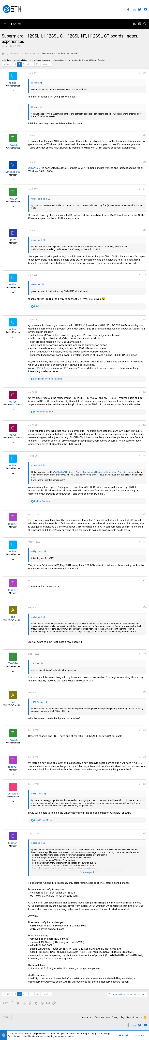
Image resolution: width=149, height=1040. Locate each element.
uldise (13, 82)
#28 (144, 392)
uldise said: (36, 240)
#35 (144, 654)
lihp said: (35, 83)
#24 (144, 189)
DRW (13, 239)
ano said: (35, 663)
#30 (144, 456)
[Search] (144, 24)
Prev (8, 64)
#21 (144, 73)
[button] (5, 24)
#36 (144, 692)
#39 (144, 784)
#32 (144, 542)
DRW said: (36, 284)
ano (13, 616)
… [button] (32, 64)
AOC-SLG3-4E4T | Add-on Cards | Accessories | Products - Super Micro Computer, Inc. (91, 472)
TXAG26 (13, 144)
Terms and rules (102, 1017)
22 (37, 64)
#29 (144, 425)
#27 (144, 319)
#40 (144, 833)
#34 (144, 607)
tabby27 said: (37, 551)
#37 (144, 730)
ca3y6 (13, 401)
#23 (144, 162)
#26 (144, 275)
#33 (144, 580)
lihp (5, 46)
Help (128, 1017)
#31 (144, 514)
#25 (144, 230)
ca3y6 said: (36, 617)
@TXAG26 (34, 167)
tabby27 (13, 523)
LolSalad (13, 793)
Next (45, 64)
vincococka (13, 171)
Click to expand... (87, 872)
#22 (144, 135)
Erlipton (12, 843)
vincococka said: (39, 199)
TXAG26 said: (37, 702)
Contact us (87, 1017)
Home (135, 1017)
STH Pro (6, 1017)
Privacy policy (118, 1017)
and (48, 379)
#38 (144, 757)
